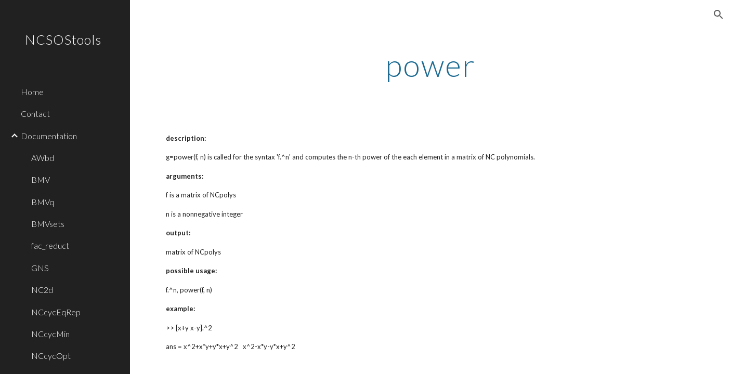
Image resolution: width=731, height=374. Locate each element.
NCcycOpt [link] (51, 355)
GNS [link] (40, 268)
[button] (718, 14)
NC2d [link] (42, 290)
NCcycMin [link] (50, 334)
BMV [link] (40, 179)
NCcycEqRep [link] (56, 312)
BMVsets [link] (47, 224)
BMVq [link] (42, 202)
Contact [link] (35, 113)
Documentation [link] (49, 136)
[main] (430, 65)
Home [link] (32, 92)
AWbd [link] (42, 158)
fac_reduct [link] (50, 245)
